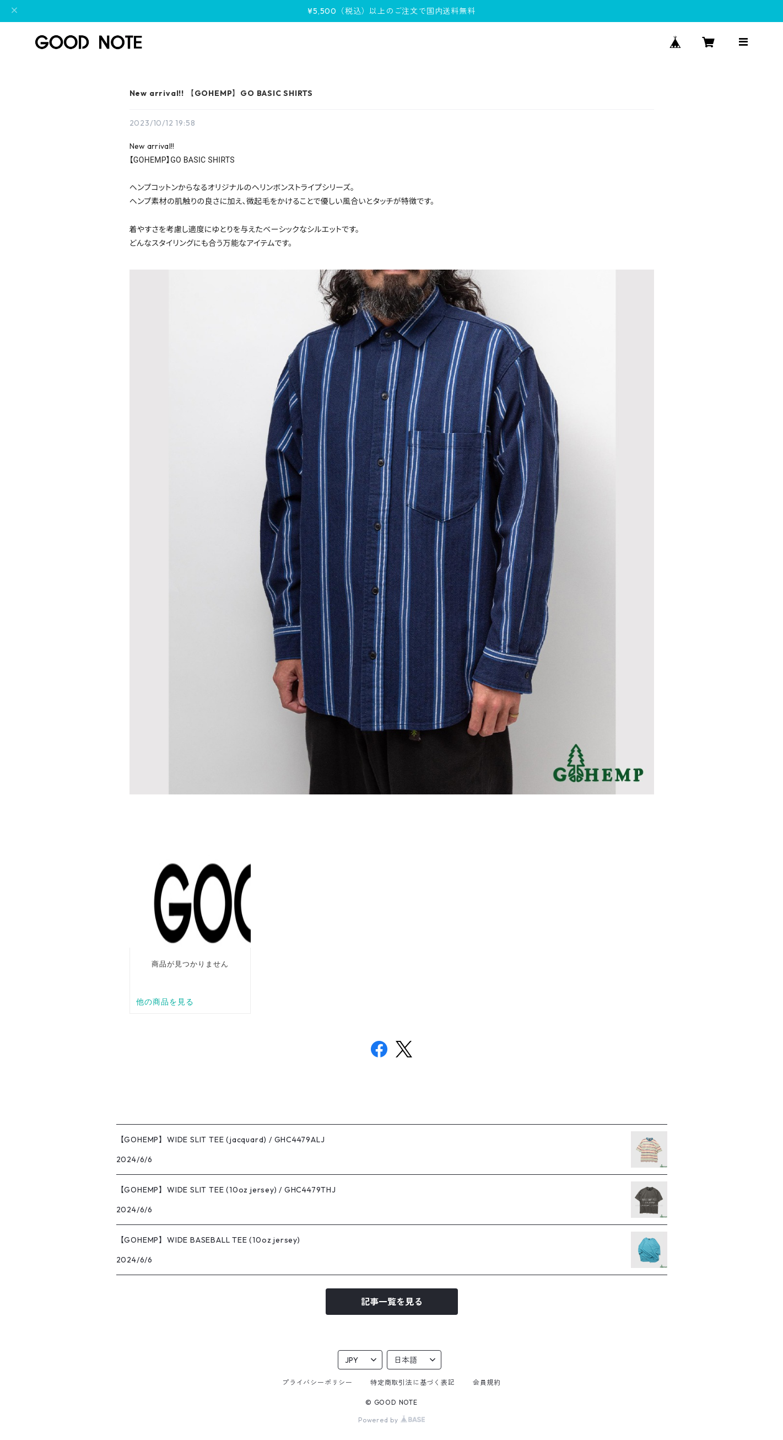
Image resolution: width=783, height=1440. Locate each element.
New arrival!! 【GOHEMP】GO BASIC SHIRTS (221, 93)
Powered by (391, 1420)
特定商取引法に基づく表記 (412, 1382)
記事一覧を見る (392, 1301)
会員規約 (487, 1382)
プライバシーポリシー (317, 1382)
